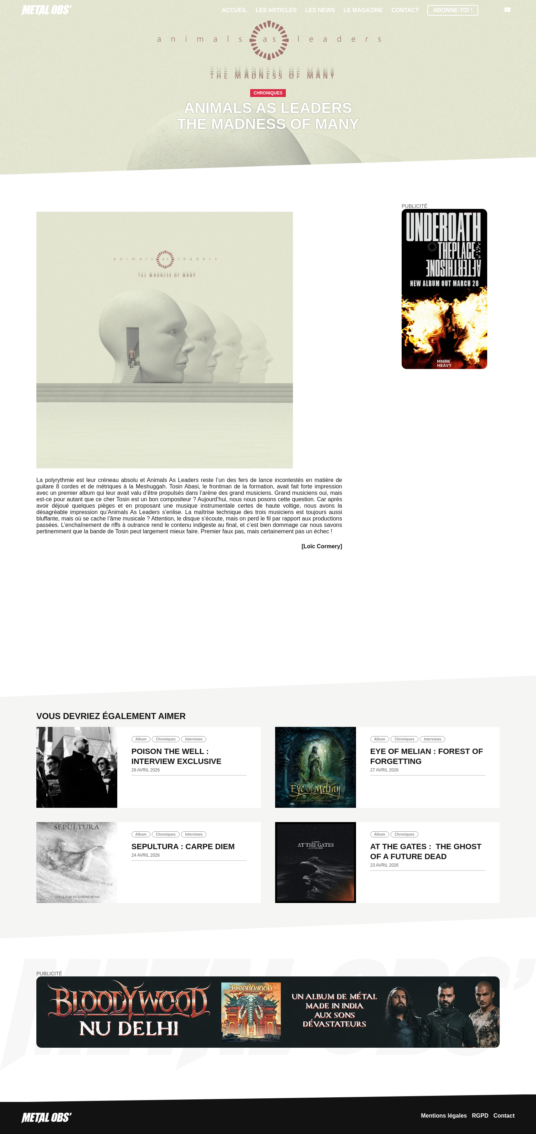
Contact (405, 10)
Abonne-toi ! (453, 10)
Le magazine (363, 10)
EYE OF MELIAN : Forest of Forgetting (426, 756)
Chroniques (267, 93)
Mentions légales (444, 1116)
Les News (320, 10)
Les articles (276, 10)
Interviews (193, 739)
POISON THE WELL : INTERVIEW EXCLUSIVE (177, 756)
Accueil (234, 10)
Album (140, 739)
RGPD (480, 1116)
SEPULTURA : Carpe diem (183, 846)
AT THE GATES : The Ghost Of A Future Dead (425, 851)
